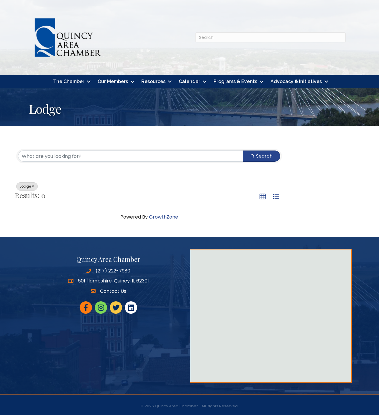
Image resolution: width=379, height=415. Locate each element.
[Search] (270, 37)
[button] (263, 197)
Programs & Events (235, 82)
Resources (153, 82)
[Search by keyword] (130, 156)
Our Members (113, 82)
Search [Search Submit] (262, 156)
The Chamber (68, 82)
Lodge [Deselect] (27, 186)
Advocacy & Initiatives (296, 82)
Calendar (189, 82)
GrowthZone (163, 217)
